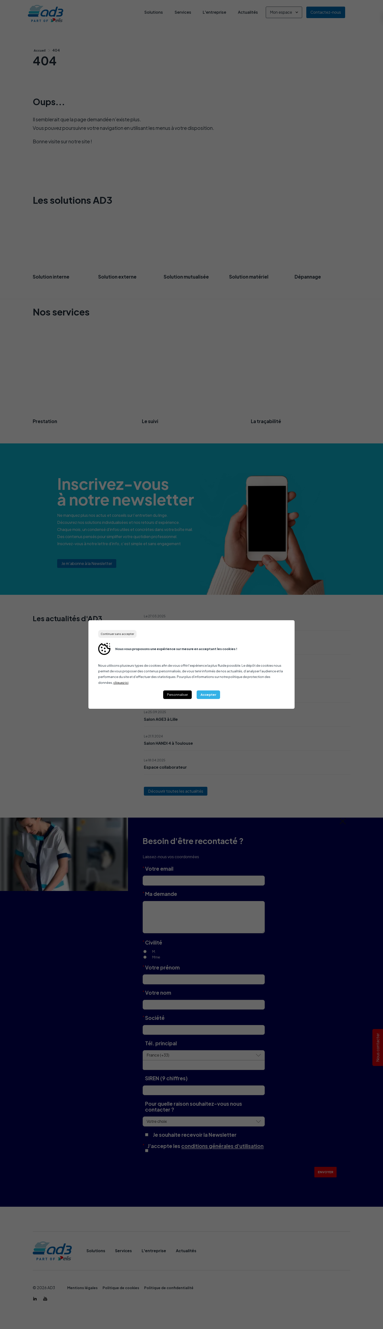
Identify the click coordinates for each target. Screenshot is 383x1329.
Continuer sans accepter (117, 633)
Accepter (208, 695)
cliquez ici (120, 683)
